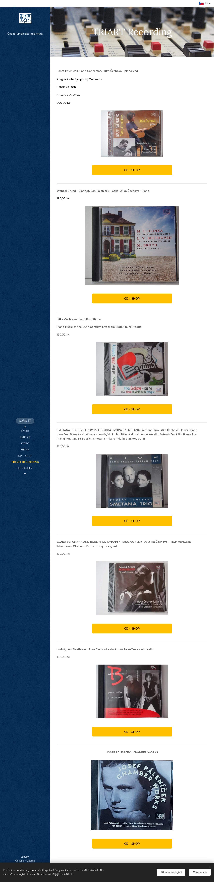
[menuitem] (25, 431)
